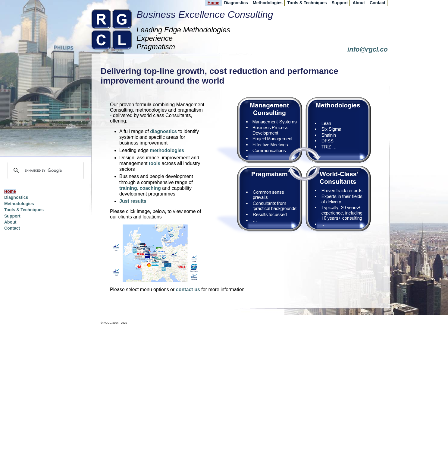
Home (213, 2)
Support (340, 2)
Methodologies (268, 2)
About (358, 2)
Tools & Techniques (307, 2)
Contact (377, 2)
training (128, 188)
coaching (150, 188)
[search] (45, 170)
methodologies (167, 150)
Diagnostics (236, 2)
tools (154, 163)
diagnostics (163, 131)
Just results (132, 201)
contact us (188, 289)
